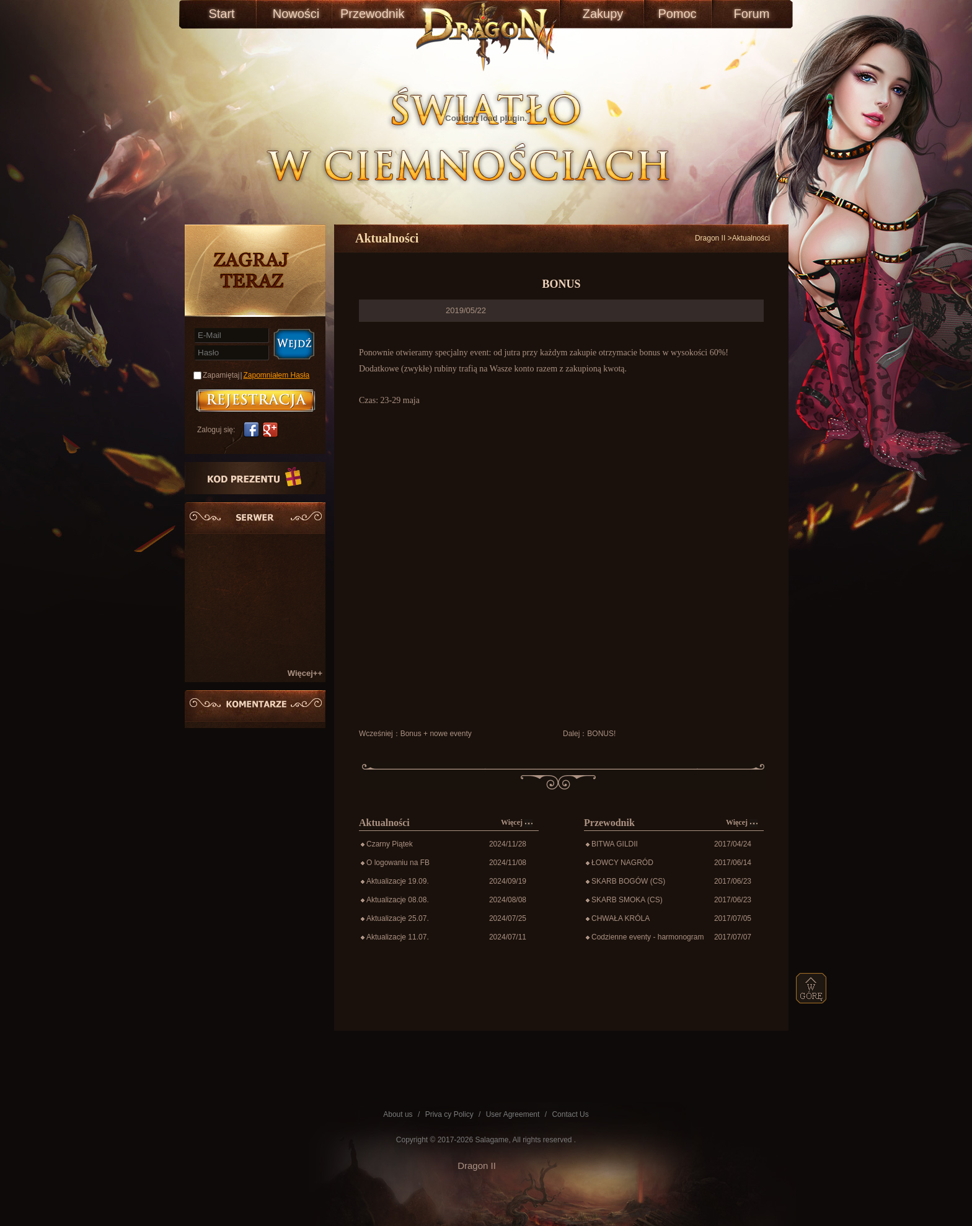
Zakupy (603, 13)
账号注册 (256, 400)
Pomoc (677, 13)
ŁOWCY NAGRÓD (622, 862)
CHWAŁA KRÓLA (620, 918)
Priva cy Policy (449, 1114)
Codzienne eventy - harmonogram (647, 937)
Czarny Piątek (389, 844)
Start (221, 13)
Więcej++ (305, 673)
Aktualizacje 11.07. (397, 937)
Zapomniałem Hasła (277, 375)
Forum (752, 13)
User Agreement (513, 1114)
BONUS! (601, 733)
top (811, 988)
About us (397, 1114)
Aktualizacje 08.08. (397, 899)
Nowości (296, 13)
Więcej (516, 822)
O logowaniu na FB (398, 862)
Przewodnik (370, 13)
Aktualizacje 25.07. (397, 918)
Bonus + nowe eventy (436, 733)
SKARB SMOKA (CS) (627, 899)
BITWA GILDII (614, 844)
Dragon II (710, 238)
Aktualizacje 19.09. (397, 881)
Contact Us (570, 1114)
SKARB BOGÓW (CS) (628, 881)
